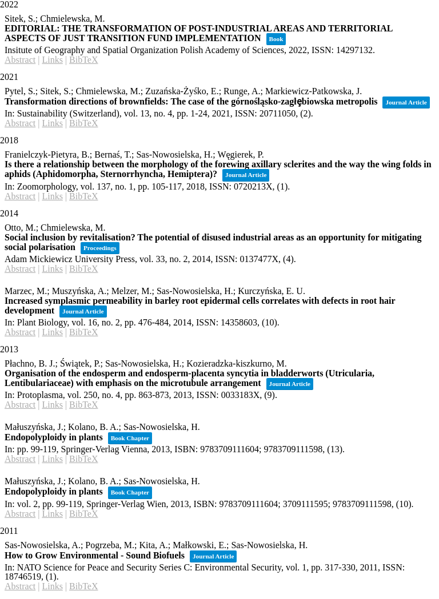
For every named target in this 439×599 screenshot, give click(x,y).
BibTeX (83, 60)
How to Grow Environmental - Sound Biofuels (95, 555)
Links (52, 60)
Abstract (20, 60)
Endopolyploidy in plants (54, 437)
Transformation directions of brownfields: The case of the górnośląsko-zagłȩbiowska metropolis (191, 101)
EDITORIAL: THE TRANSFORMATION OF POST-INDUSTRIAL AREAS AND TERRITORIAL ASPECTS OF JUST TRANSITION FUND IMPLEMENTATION (199, 33)
